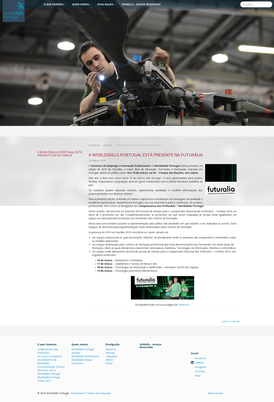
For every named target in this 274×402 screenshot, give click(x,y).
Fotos (109, 363)
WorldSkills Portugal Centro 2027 (48, 379)
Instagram (200, 367)
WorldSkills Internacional (85, 356)
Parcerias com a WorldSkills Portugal (48, 372)
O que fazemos (55, 4)
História (75, 352)
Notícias (107, 145)
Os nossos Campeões (49, 356)
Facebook (183, 304)
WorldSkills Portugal (82, 349)
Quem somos (81, 4)
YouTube (200, 371)
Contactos (77, 363)
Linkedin (199, 362)
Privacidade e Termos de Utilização (91, 393)
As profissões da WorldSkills (46, 361)
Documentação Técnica (50, 366)
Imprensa (111, 349)
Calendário (112, 356)
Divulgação (106, 4)
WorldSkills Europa (81, 359)
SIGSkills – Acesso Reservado (141, 4)
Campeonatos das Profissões (47, 351)
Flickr (197, 375)
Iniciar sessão (215, 393)
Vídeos (109, 359)
